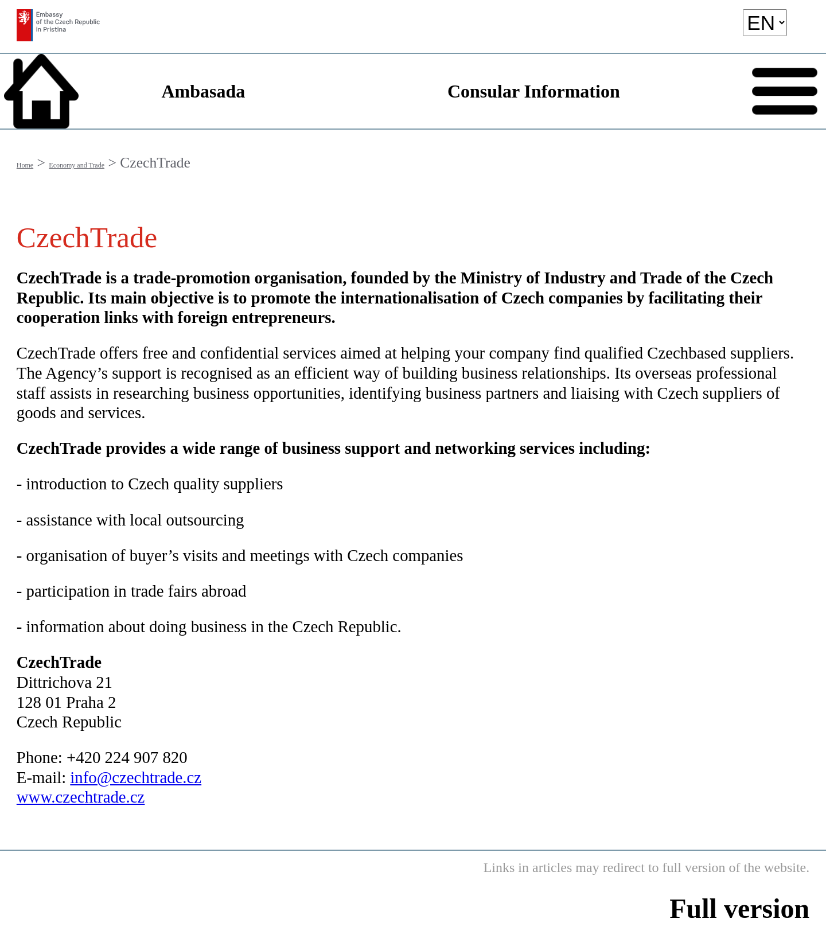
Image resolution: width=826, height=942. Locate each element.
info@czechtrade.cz (135, 777)
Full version (739, 908)
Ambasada (203, 91)
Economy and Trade (76, 165)
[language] (765, 22)
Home (25, 165)
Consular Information (533, 91)
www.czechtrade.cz (81, 797)
